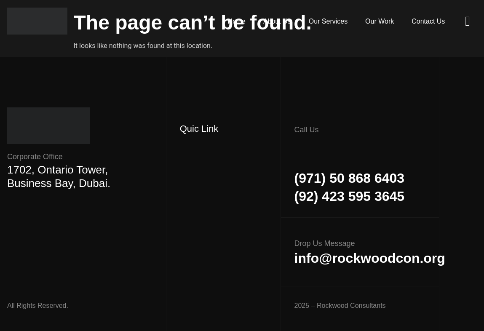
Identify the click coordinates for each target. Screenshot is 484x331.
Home (259, 21)
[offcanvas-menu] (467, 21)
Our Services (340, 21)
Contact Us (430, 21)
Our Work (387, 21)
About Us (295, 21)
